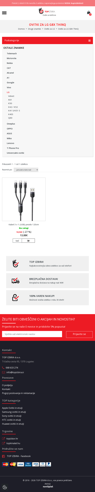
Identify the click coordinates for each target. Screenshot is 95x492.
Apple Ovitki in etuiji (12, 407)
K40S (10, 114)
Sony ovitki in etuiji (11, 415)
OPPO (10, 128)
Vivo (9, 87)
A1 (8, 77)
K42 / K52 (13, 107)
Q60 (10, 117)
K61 (10, 99)
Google (10, 82)
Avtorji (47, 483)
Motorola (11, 58)
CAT (9, 68)
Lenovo (10, 143)
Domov (21, 29)
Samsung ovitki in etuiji (14, 411)
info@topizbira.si (15, 372)
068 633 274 (12, 367)
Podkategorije (47, 40)
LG (8, 92)
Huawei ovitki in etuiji (13, 423)
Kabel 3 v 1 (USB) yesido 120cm (24, 224)
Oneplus (11, 123)
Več (17, 240)
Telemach (12, 53)
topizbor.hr (12, 438)
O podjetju (7, 385)
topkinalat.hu (13, 443)
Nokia (10, 63)
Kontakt (6, 389)
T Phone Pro (13, 148)
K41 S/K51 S (14, 110)
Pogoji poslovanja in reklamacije (18, 393)
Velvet (11, 96)
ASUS (9, 133)
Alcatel (10, 72)
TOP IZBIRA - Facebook (16, 456)
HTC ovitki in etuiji (11, 419)
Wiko (9, 138)
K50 (10, 103)
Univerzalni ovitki (15, 152)
